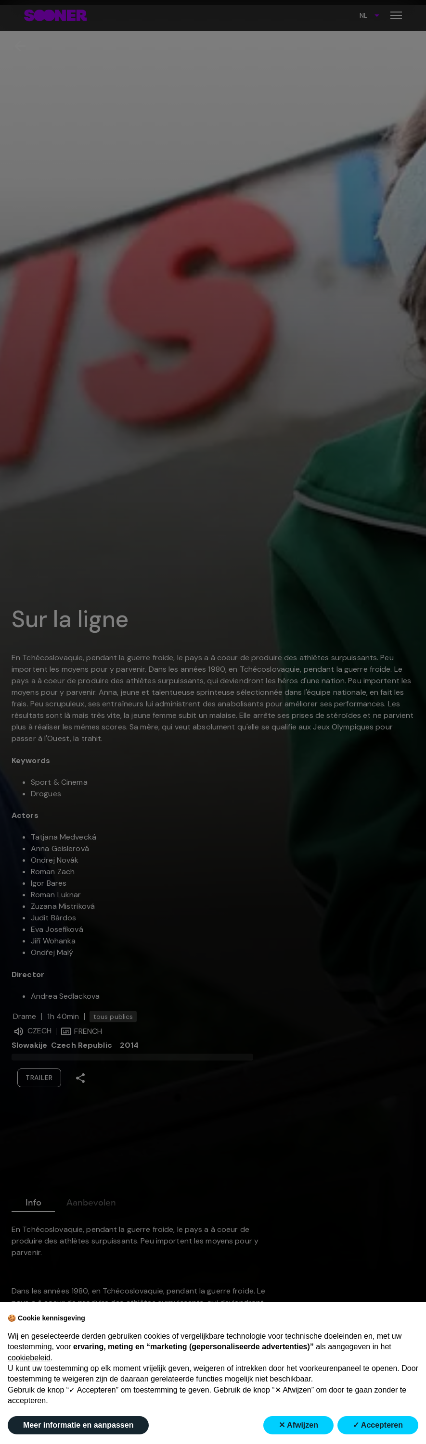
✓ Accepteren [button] (378, 1425)
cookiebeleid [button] (29, 1358)
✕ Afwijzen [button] (298, 1425)
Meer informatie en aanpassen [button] (78, 1425)
